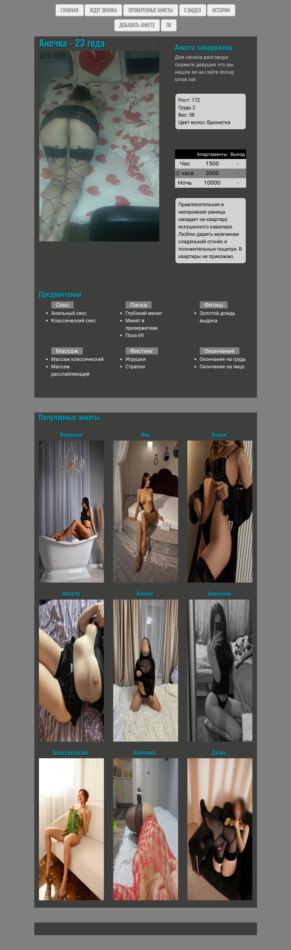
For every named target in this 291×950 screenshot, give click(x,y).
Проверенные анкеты (150, 10)
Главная (69, 10)
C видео (192, 10)
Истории (221, 10)
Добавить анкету (137, 25)
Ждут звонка (103, 10)
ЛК (168, 25)
